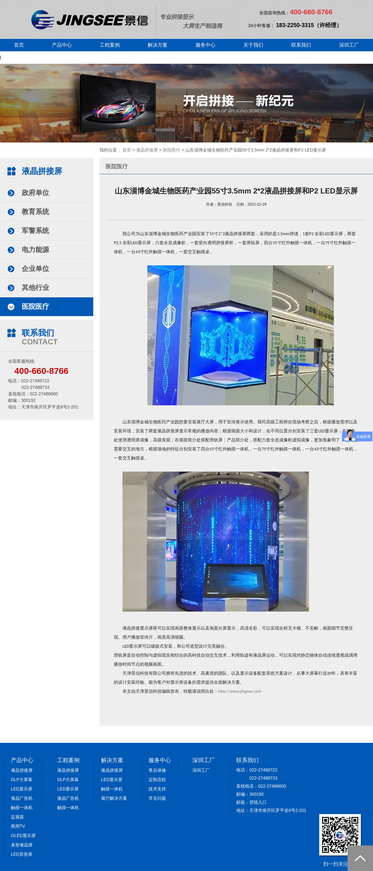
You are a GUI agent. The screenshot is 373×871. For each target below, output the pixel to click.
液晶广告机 (22, 798)
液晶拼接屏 (147, 149)
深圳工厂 (349, 45)
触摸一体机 (22, 807)
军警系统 (35, 231)
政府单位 (35, 193)
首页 (19, 45)
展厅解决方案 (114, 798)
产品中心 (62, 45)
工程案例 (110, 45)
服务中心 (205, 45)
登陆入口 (258, 802)
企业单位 (35, 268)
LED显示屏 (21, 788)
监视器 (17, 816)
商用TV (18, 826)
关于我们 (253, 45)
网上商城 (24, 57)
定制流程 (157, 779)
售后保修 (157, 770)
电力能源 (35, 250)
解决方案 (158, 45)
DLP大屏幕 (21, 779)
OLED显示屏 (23, 835)
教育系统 (35, 212)
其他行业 (35, 287)
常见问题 (157, 798)
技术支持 (157, 788)
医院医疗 (171, 149)
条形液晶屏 (22, 844)
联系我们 (301, 45)
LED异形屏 (21, 854)
